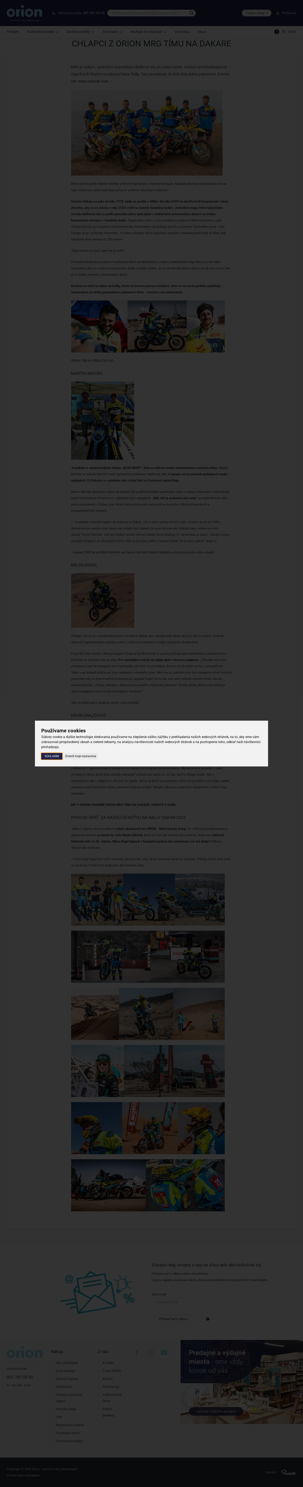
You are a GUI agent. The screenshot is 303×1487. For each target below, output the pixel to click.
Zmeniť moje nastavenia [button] (80, 756)
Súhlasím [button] (52, 756)
